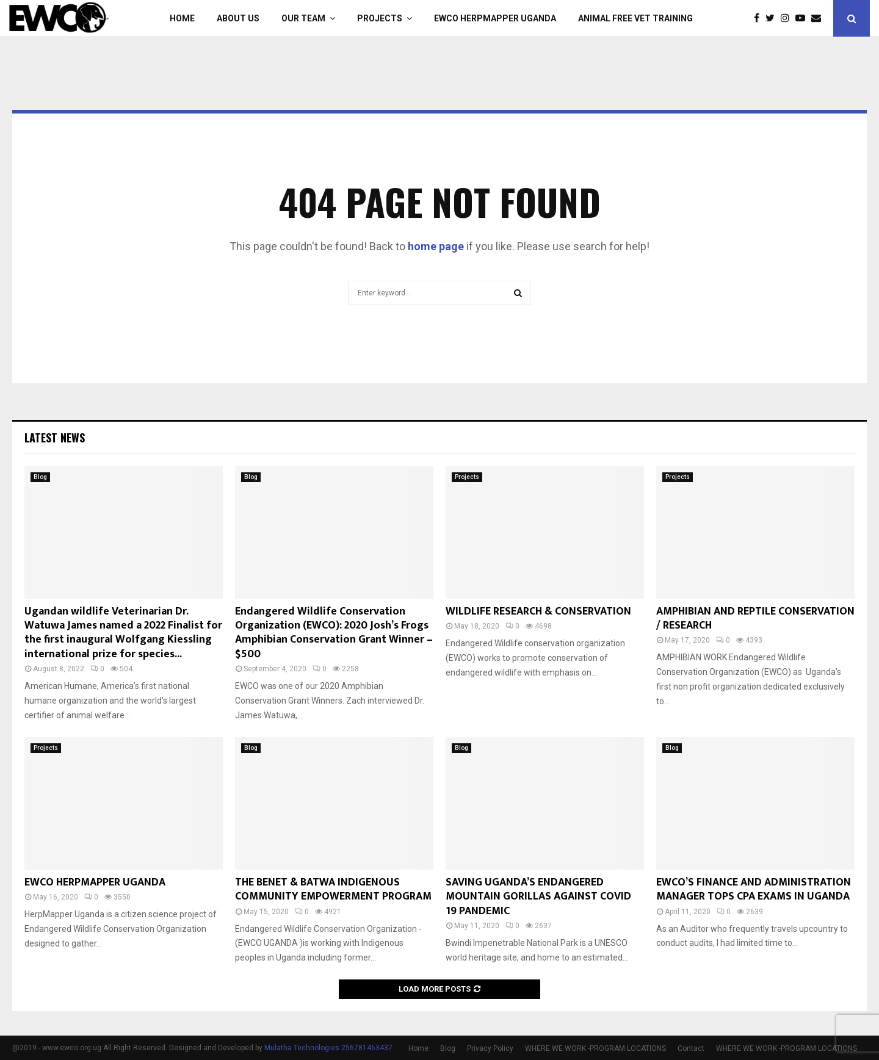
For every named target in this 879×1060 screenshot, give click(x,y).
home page (436, 246)
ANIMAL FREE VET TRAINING (635, 18)
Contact (691, 1048)
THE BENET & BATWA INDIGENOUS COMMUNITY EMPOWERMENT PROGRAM (333, 889)
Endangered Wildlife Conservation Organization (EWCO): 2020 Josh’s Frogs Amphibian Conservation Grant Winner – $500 (334, 632)
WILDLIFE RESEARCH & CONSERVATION (538, 611)
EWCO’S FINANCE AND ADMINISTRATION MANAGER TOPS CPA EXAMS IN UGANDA (753, 889)
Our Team (303, 18)
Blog (40, 477)
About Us (238, 18)
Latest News (54, 437)
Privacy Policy (490, 1048)
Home (182, 18)
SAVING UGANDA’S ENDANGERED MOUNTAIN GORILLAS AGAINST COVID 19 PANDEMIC (538, 896)
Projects (379, 18)
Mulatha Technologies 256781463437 (328, 1048)
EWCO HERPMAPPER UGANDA (495, 18)
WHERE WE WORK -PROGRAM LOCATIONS (595, 1048)
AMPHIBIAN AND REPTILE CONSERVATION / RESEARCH (755, 618)
